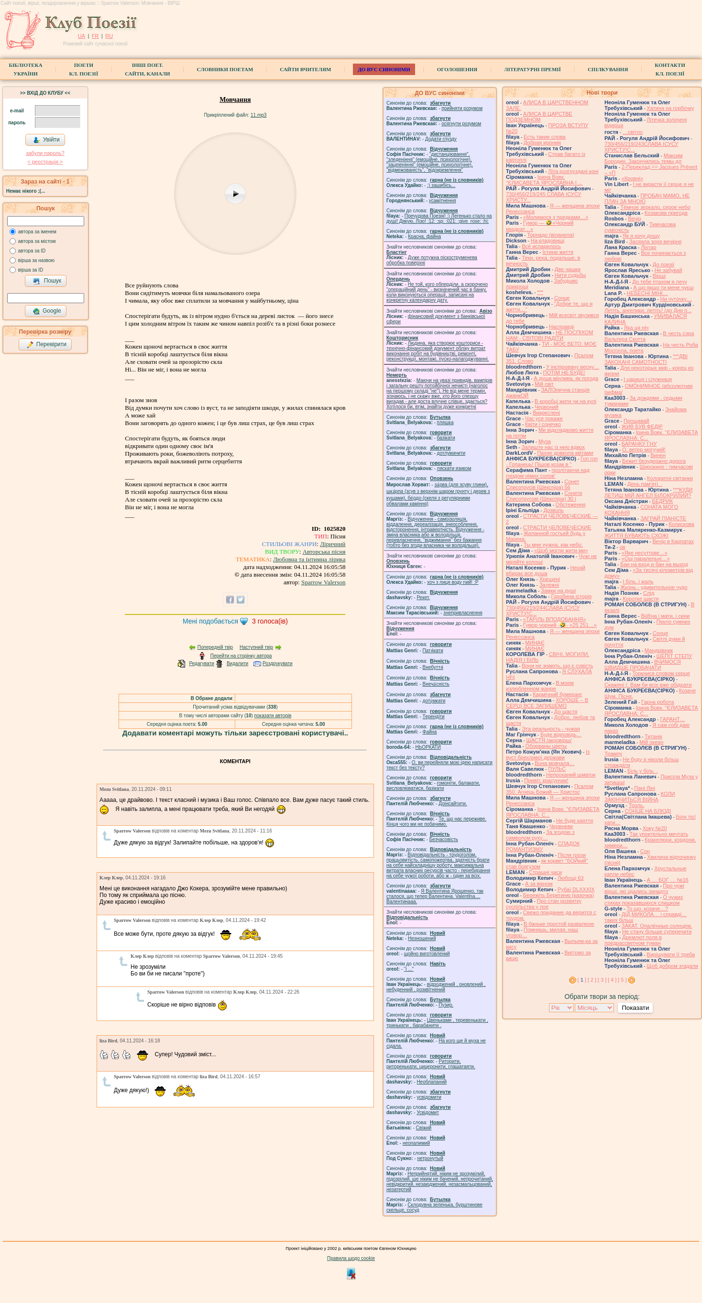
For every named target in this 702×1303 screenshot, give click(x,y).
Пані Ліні (644, 788)
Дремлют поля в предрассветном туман (633, 940)
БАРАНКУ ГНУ (639, 444)
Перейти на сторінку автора (241, 655)
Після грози (572, 855)
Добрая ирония (542, 142)
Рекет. (423, 597)
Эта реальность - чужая (551, 729)
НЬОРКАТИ (428, 747)
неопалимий (416, 1143)
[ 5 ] (622, 980)
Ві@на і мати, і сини (665, 616)
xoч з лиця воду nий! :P (452, 582)
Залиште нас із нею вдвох (553, 447)
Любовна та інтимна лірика (309, 559)
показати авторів (273, 715)
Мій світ (544, 384)
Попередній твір (215, 647)
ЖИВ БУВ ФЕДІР (642, 426)
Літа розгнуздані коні (573, 171)
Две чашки (568, 269)
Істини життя (557, 252)
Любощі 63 (571, 878)
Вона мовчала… (554, 763)
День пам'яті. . (644, 484)
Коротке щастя (640, 599)
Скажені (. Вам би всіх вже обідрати (647, 685)
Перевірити (46, 345)
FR (95, 36)
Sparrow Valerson (323, 582)
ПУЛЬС (557, 769)
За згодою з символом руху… (540, 835)
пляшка (445, 422)
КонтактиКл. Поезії (670, 69)
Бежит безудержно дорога (654, 461)
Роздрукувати (278, 663)
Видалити (237, 663)
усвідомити (429, 1097)
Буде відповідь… (560, 734)
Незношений (422, 938)
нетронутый (430, 1158)
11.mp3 (258, 115)
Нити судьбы (570, 275)
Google (47, 311)
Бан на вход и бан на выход (654, 564)
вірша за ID (30, 270)
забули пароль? (45, 153)
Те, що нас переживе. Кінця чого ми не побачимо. (436, 821)
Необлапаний (432, 1081)
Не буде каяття (574, 820)
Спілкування (608, 69)
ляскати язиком (454, 468)
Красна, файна (424, 236)
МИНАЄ (534, 643)
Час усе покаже (544, 418)
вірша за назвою (36, 260)
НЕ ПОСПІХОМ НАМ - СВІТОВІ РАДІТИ (549, 335)
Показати (635, 1007)
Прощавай (636, 421)
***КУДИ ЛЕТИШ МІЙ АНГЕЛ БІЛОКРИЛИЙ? (648, 492)
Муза (544, 441)
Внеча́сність (436, 684)
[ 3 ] (602, 980)
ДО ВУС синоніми (384, 69)
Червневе (561, 826)
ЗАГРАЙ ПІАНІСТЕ (663, 518)
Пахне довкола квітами (565, 453)
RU (109, 36)
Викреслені (546, 413)
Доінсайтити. (453, 803)
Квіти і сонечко (543, 424)
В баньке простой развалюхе (559, 924)
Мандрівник (659, 650)
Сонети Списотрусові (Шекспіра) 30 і (544, 496)
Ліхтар (648, 247)
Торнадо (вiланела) (550, 235)
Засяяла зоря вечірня (655, 241)
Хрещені (549, 579)
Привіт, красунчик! (546, 780)
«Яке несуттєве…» (645, 553)
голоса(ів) (270, 621)
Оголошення (457, 69)
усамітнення (442, 200)
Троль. (636, 805)
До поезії (663, 264)
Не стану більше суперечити (656, 931)
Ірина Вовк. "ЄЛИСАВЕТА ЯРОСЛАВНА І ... (544, 180)
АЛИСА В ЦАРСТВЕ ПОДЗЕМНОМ (539, 116)
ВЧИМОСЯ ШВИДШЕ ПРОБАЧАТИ (642, 664)
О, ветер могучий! (644, 449)
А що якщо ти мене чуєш (663, 287)
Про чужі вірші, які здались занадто (644, 888)
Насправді (561, 326)
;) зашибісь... (441, 185)
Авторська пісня (324, 551)
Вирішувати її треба (671, 954)
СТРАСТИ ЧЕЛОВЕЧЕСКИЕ (557, 527)
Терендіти (434, 716)
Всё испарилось (541, 246)
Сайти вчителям (305, 69)
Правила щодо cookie (351, 1258)
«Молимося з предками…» (556, 217)
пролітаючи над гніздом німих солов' (548, 473)
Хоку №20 (655, 828)
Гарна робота (657, 702)
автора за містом (37, 241)
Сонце (562, 298)
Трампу (613, 753)
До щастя (565, 711)
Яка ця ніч (636, 327)
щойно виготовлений (427, 953)
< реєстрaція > (45, 161)
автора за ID (32, 250)
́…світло (633, 132)
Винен (658, 455)
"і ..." (409, 969)
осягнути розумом (461, 123)
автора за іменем (37, 231)
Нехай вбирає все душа (545, 570)
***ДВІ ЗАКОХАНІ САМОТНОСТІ (646, 359)
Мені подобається (210, 621)
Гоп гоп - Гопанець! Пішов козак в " (552, 461)
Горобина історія (571, 596)
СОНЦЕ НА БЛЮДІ (648, 811)
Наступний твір (256, 647)
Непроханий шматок (570, 774)
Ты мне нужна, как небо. (553, 544)
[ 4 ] (612, 980)
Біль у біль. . (642, 771)
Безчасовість (443, 839)
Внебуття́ (433, 667)
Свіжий (424, 1127)
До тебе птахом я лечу (659, 282)
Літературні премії (532, 69)
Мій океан (651, 742)
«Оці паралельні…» (646, 558)
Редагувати (201, 663)
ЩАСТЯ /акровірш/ (548, 740)
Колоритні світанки (670, 478)
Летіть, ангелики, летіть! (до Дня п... (647, 310)
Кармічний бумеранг (557, 694)
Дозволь (553, 510)
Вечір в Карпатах (673, 541)
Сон (645, 851)
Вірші (659, 276)
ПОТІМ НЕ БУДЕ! (564, 372)
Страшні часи (545, 872)
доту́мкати (434, 700)
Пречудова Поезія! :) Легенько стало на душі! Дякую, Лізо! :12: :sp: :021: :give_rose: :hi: (439, 218)
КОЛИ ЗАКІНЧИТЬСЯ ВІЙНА (639, 796)
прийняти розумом (462, 108)
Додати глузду (441, 139)
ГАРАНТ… (672, 719)
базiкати (446, 437)
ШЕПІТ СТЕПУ (674, 656)
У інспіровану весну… (572, 367)
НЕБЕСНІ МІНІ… (647, 293)
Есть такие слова (545, 137)
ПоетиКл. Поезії (84, 69)
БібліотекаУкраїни (25, 69)
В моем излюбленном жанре (540, 685)
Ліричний (332, 543)
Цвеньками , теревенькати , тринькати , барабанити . (437, 1023)
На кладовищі (548, 240)
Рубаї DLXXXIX (576, 889)
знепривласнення (462, 612)
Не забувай (668, 270)
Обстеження (571, 504)
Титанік (653, 736)
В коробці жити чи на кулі (565, 401)
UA (81, 36)
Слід (648, 593)
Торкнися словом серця (661, 673)
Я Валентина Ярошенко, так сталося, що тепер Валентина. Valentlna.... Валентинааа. (434, 896)
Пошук (47, 281)
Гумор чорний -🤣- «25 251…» (560, 625)
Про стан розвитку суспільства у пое (543, 903)
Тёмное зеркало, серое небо (655, 207)
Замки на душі (558, 590)
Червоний (547, 407)
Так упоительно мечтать (658, 834)
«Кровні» (632, 178)
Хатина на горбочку (670, 108)
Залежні (549, 585)
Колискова (681, 524)
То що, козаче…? (647, 908)
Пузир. (446, 1004)
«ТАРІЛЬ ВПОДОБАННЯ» (554, 619)
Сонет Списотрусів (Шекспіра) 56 (542, 484)
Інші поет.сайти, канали (147, 69)
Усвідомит (428, 1112)
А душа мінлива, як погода (566, 378)
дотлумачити (451, 453)
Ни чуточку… (675, 299)
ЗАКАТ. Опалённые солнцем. (657, 926)
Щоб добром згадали (672, 966)
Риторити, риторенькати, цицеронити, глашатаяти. (430, 1064)
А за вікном (538, 884)
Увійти (46, 140)
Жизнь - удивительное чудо (653, 587)
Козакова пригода (666, 213)
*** (540, 292)
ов (622, 547)
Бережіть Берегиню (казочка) (558, 895)
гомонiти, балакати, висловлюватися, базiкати (433, 785)
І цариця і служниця (648, 379)
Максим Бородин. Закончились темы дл (643, 158)
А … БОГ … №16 (668, 880)
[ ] (582, 980)
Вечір (634, 218)
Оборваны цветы (546, 746)
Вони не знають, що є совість (557, 665)
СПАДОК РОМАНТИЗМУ (543, 846)
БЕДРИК (662, 501)
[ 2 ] (592, 980)
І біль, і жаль (638, 581)
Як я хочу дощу (641, 236)
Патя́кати (433, 650)
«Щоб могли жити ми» (561, 550)
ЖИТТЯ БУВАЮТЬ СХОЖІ (636, 535)
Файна (430, 731)
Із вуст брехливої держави (548, 754)
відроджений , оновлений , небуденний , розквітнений (435, 987)
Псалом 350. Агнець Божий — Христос (549, 789)
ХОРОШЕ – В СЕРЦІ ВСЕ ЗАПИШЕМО (547, 703)
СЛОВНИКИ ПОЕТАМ (225, 69)
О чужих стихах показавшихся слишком (643, 900)
